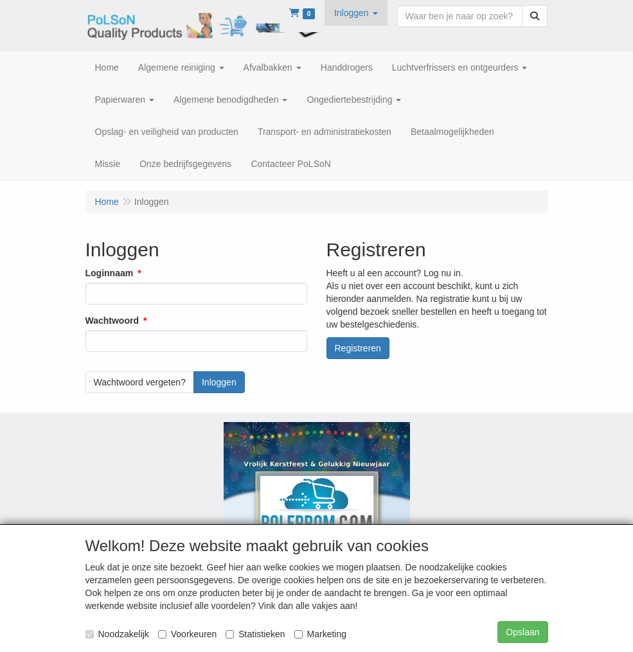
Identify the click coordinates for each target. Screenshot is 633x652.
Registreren (358, 348)
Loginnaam (109, 273)
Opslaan (522, 632)
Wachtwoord (112, 320)
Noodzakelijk (117, 634)
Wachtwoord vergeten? (140, 382)
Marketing (320, 634)
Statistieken (255, 634)
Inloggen (219, 382)
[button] (356, 13)
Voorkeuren (187, 634)
